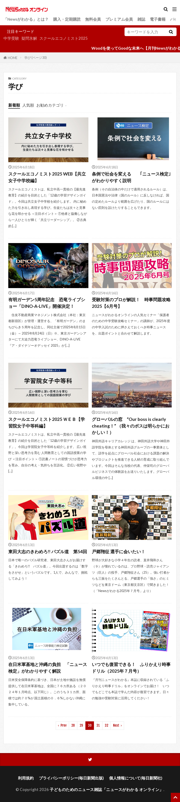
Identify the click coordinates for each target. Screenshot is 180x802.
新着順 (14, 105)
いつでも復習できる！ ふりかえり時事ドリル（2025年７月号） (131, 668)
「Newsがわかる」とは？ (26, 19)
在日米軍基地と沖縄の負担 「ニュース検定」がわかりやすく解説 (47, 668)
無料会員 (93, 19)
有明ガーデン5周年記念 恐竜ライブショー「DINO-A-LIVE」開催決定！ (46, 303)
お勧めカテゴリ (50, 105)
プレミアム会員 (119, 19)
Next (116, 725)
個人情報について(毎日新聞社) (135, 778)
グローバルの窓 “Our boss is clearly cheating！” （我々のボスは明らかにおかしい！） (130, 426)
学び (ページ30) (35, 58)
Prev (64, 725)
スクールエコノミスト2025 (63, 38)
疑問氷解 (29, 38)
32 (106, 725)
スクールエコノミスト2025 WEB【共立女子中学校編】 (47, 177)
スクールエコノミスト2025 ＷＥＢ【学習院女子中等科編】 (46, 422)
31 (98, 725)
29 (81, 725)
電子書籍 (157, 19)
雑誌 (141, 19)
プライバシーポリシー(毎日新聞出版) (71, 778)
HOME (12, 57)
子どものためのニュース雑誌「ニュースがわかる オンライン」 (106, 789)
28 (73, 725)
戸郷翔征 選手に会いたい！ (118, 551)
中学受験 (11, 38)
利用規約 (26, 778)
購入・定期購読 (67, 19)
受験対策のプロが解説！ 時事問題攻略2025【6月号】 (131, 303)
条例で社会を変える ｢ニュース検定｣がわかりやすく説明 (131, 177)
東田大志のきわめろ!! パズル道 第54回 (47, 551)
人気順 (28, 105)
